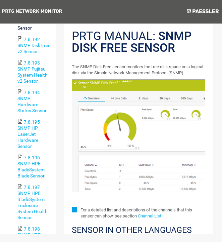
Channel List (149, 215)
